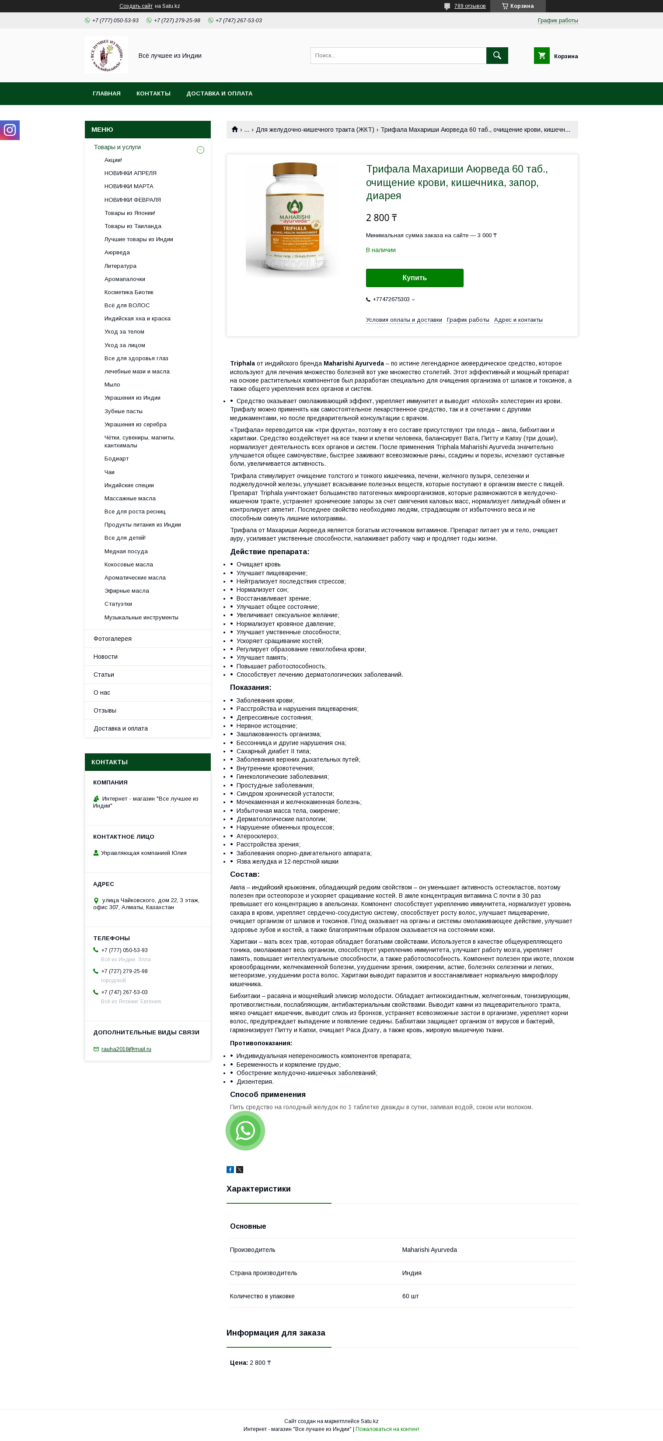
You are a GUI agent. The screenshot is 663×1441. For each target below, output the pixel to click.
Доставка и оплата (219, 93)
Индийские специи (129, 485)
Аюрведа (117, 252)
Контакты (153, 93)
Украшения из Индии (133, 397)
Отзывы (105, 710)
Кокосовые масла (129, 564)
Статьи (104, 674)
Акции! (113, 160)
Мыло (112, 384)
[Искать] (497, 55)
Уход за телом (124, 331)
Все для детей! (125, 537)
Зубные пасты (124, 411)
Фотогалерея (113, 638)
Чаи (110, 472)
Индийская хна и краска (138, 318)
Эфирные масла (127, 590)
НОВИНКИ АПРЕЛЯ (131, 173)
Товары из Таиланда (133, 226)
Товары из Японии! (130, 213)
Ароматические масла (135, 577)
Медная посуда (126, 551)
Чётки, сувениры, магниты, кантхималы (140, 441)
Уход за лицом (125, 345)
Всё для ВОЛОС (127, 305)
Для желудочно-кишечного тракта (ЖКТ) (315, 129)
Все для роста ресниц (135, 511)
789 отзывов (470, 6)
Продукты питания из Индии (143, 524)
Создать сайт (136, 6)
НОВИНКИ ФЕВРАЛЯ (133, 200)
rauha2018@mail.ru (126, 1049)
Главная (107, 93)
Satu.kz (370, 1421)
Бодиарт (117, 458)
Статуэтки (118, 604)
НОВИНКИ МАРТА (129, 186)
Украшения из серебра (136, 424)
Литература (120, 266)
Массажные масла (130, 498)
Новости (106, 656)
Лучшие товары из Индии (139, 239)
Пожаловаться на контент (387, 1429)
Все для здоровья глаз (136, 358)
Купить (415, 277)
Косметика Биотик (129, 292)
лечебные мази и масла (137, 371)
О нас (102, 692)
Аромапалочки (125, 279)
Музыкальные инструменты (141, 617)
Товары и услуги (117, 147)
